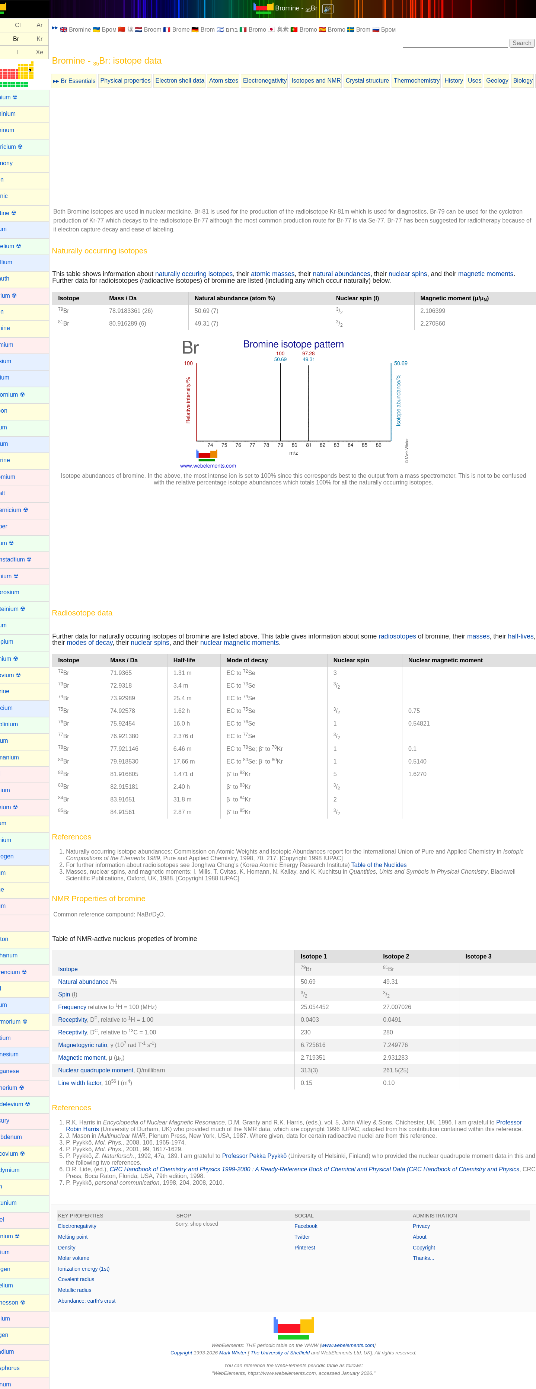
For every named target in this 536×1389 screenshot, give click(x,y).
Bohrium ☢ (19, 295)
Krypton (15, 939)
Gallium (15, 740)
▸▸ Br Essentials (92, 81)
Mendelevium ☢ (26, 1104)
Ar (57, 25)
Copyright (428, 1254)
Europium (18, 642)
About (424, 1243)
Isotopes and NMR (333, 80)
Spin (81, 994)
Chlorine (16, 460)
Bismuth (16, 278)
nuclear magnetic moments (286, 642)
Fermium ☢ (20, 659)
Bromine (16, 328)
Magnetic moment (99, 1057)
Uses (492, 80)
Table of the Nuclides (396, 865)
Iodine (13, 889)
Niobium (16, 1252)
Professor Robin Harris (113, 1129)
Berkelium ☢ (22, 246)
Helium (14, 823)
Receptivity (90, 1020)
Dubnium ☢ (20, 576)
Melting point (90, 1243)
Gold (11, 774)
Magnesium (20, 1054)
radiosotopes (415, 636)
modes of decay (137, 642)
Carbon (15, 410)
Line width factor (97, 1083)
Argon (13, 179)
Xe (57, 52)
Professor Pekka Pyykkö (272, 1162)
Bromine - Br (305, 8)
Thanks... (428, 1265)
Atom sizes (241, 80)
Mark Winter (241, 1359)
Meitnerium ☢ (23, 1088)
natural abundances (359, 274)
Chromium (19, 477)
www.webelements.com (356, 1352)
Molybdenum (22, 1137)
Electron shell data (197, 80)
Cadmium (18, 345)
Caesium (17, 361)
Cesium (15, 444)
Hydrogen (18, 856)
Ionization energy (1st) (101, 1275)
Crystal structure (384, 80)
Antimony (17, 163)
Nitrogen (16, 1269)
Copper (15, 526)
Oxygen (15, 1335)
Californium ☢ (23, 394)
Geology (515, 80)
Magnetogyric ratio (100, 1045)
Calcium (16, 377)
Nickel (13, 1219)
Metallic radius (92, 1297)
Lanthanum (20, 955)
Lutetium (16, 1038)
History (471, 80)
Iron (10, 922)
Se (13, 39)
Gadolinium (20, 724)
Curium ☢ (18, 543)
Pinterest (313, 1254)
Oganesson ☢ (23, 1302)
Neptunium (19, 1203)
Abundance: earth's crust (104, 1307)
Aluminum (18, 130)
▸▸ (73, 27)
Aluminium (19, 114)
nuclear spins (425, 274)
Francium (17, 708)
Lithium (15, 1005)
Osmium (16, 1318)
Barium (14, 229)
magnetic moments (503, 274)
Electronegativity (282, 80)
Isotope (85, 969)
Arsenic (15, 196)
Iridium (14, 906)
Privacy (425, 1233)
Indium (14, 873)
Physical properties (143, 80)
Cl (35, 25)
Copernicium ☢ (25, 510)
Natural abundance (102, 982)
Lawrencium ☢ (24, 972)
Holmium (17, 840)
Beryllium (17, 262)
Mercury (16, 1120)
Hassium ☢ (20, 807)
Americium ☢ (22, 147)
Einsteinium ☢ (24, 609)
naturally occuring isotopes (211, 274)
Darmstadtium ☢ (27, 559)
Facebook (314, 1233)
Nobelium (18, 1285)
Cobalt (13, 493)
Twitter (311, 1243)
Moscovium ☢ (23, 1153)
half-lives (82, 642)
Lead (12, 988)
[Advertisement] (302, 149)
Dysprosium (20, 592)
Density (84, 1254)
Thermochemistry (434, 80)
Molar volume (91, 1265)
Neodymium (21, 1170)
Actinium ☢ (20, 97)
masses (496, 636)
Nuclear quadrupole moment (113, 1070)
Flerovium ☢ (21, 675)
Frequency (90, 1007)
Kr (57, 39)
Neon (12, 1186)
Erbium (14, 625)
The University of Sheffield (289, 1359)
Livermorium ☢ (25, 1021)
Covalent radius (94, 1286)
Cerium (15, 427)
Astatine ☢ (19, 213)
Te (13, 52)
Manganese (20, 1071)
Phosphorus (21, 1368)
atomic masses (290, 274)
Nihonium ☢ (21, 1236)
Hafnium (16, 790)
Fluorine (16, 691)
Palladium (18, 1351)
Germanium (20, 757)
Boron (13, 311)
